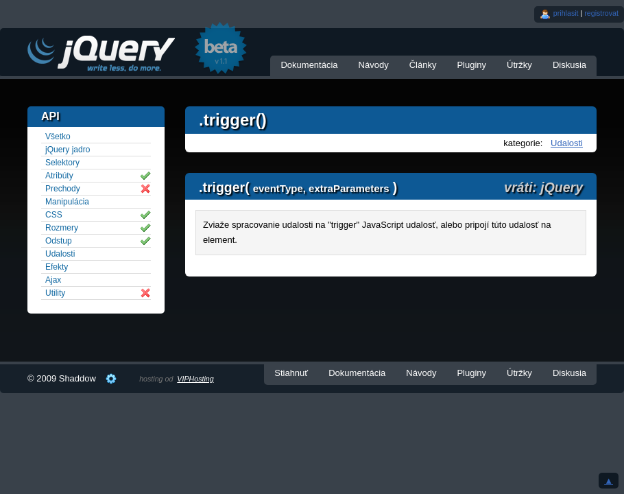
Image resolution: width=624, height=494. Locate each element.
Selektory (62, 162)
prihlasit (566, 13)
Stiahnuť (291, 373)
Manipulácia (67, 202)
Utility (55, 293)
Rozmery (61, 228)
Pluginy (471, 65)
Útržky (519, 65)
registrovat (601, 13)
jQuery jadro (67, 149)
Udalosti (567, 143)
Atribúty (59, 175)
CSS (53, 215)
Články (423, 65)
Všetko (58, 136)
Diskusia (569, 65)
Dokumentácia (308, 65)
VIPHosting (195, 379)
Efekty (56, 267)
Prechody (62, 188)
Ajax (53, 280)
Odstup (58, 241)
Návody (374, 65)
